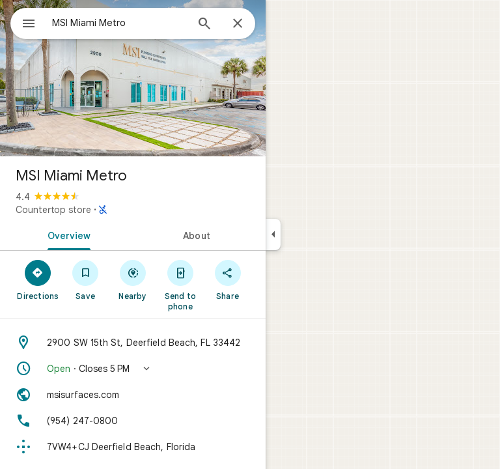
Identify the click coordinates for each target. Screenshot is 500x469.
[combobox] (119, 23)
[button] (133, 369)
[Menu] (28, 25)
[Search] (204, 25)
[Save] (85, 279)
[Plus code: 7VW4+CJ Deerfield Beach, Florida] (133, 447)
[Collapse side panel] (273, 234)
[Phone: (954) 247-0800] (133, 421)
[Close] (237, 24)
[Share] (227, 279)
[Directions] (38, 279)
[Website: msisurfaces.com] (133, 395)
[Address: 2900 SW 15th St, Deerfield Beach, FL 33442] (133, 343)
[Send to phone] (180, 284)
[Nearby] (133, 279)
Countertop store (53, 210)
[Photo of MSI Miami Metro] (133, 78)
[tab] (66, 234)
